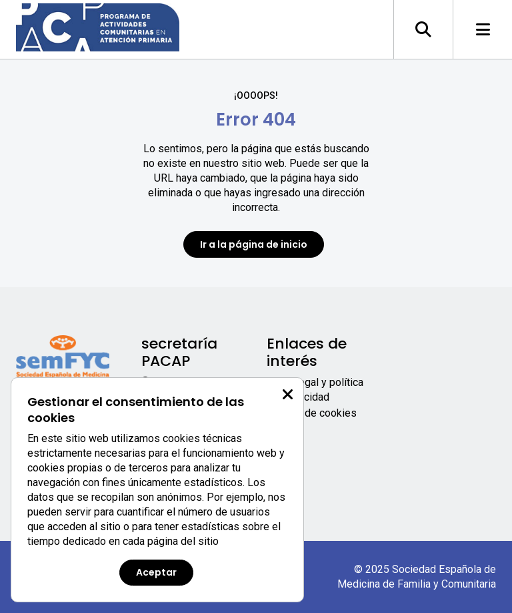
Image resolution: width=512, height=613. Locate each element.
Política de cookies (312, 413)
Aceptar (156, 572)
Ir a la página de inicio (253, 244)
